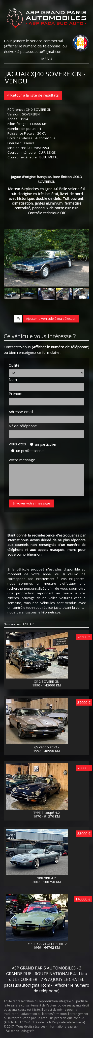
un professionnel (27, 450)
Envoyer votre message (31, 503)
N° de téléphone (23, 425)
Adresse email (21, 411)
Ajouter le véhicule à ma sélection (51, 318)
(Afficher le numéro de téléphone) (33, 45)
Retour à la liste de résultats (33, 95)
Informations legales (62, 1026)
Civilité (14, 365)
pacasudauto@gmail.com (41, 51)
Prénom (15, 393)
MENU (46, 58)
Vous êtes (19, 443)
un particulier (43, 444)
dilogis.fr (27, 1031)
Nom (13, 379)
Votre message (22, 459)
